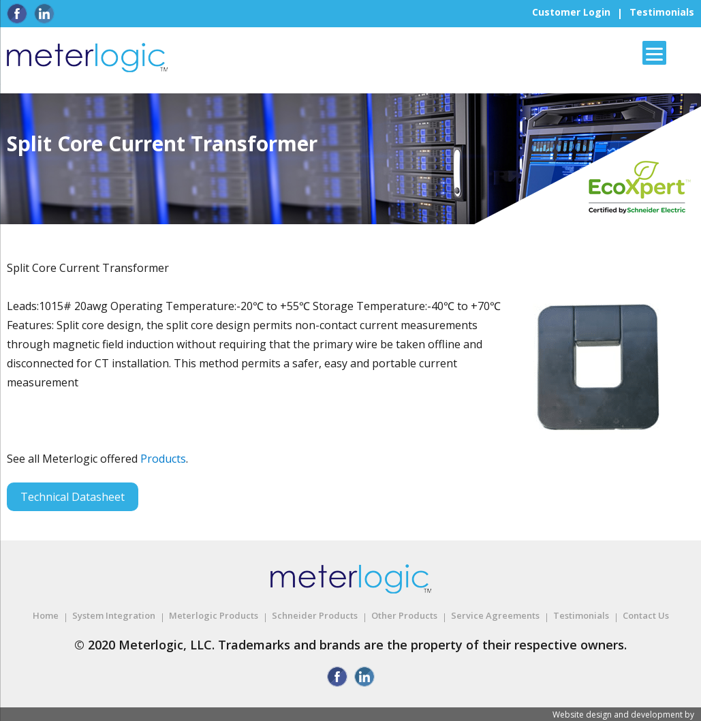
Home (46, 615)
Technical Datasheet (72, 496)
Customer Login (571, 11)
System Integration (113, 615)
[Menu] (654, 53)
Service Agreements (495, 615)
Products (163, 458)
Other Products (404, 615)
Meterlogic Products (213, 615)
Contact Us (646, 615)
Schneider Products (315, 615)
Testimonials (661, 11)
